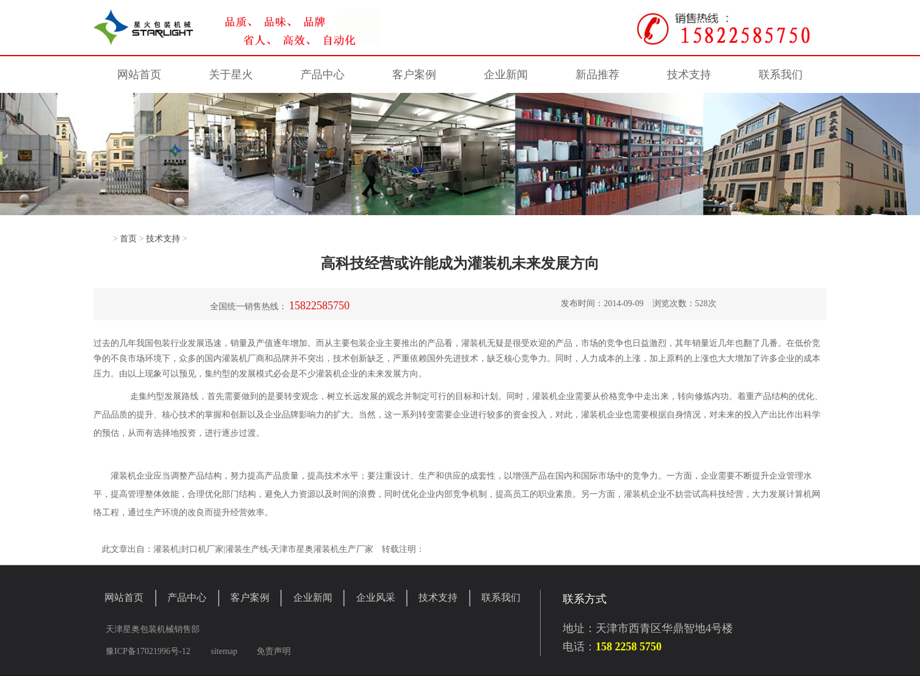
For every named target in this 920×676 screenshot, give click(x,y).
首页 (128, 238)
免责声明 (274, 651)
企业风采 (375, 597)
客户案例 (414, 74)
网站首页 (139, 74)
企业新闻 (506, 74)
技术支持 (689, 74)
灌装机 (474, 343)
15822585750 (319, 305)
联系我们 (781, 74)
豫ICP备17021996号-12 (148, 651)
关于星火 (231, 74)
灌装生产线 (246, 549)
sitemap (224, 651)
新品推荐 (597, 74)
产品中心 (323, 74)
